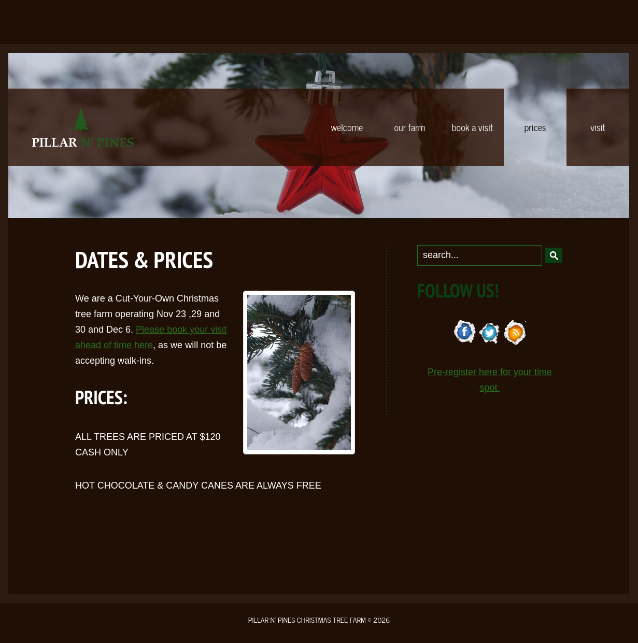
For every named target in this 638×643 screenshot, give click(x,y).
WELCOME (347, 127)
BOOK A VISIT (472, 127)
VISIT (597, 127)
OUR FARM (410, 127)
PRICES (535, 127)
